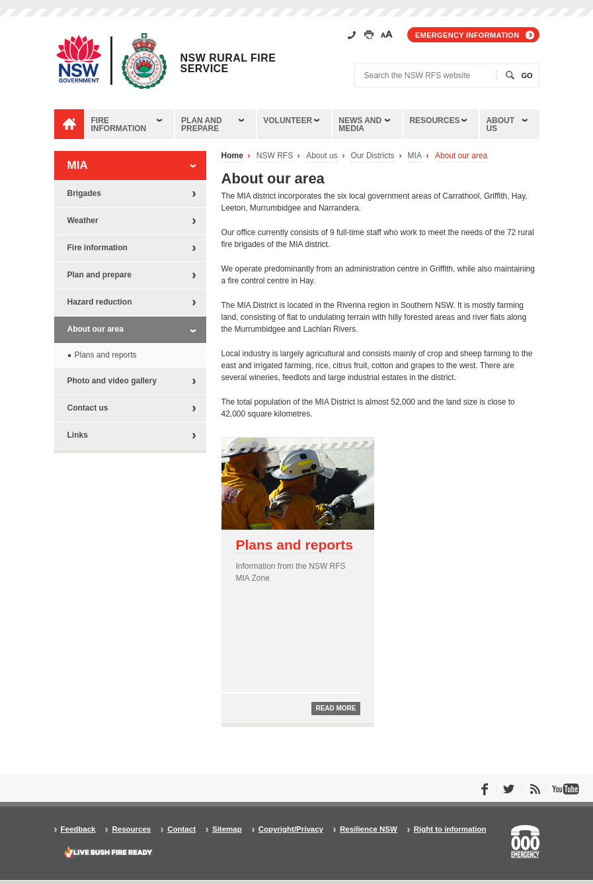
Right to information (450, 829)
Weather (83, 220)
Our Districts (373, 156)
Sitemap (227, 829)
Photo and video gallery (112, 380)
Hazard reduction (99, 302)
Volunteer (287, 120)
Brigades (84, 193)
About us (500, 124)
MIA (415, 156)
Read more (335, 708)
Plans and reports (294, 544)
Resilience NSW (368, 829)
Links (77, 435)
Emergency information (467, 35)
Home (232, 156)
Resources (434, 120)
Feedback (78, 829)
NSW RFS (275, 156)
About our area (461, 156)
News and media (359, 124)
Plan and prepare (201, 124)
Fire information (119, 124)
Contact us (87, 408)
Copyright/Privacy (290, 829)
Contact (181, 829)
